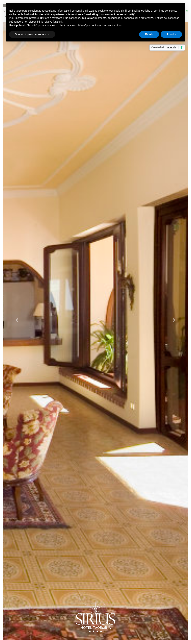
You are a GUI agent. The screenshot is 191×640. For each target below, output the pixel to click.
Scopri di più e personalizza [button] (32, 34)
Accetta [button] (171, 34)
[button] (17, 320)
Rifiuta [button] (149, 34)
